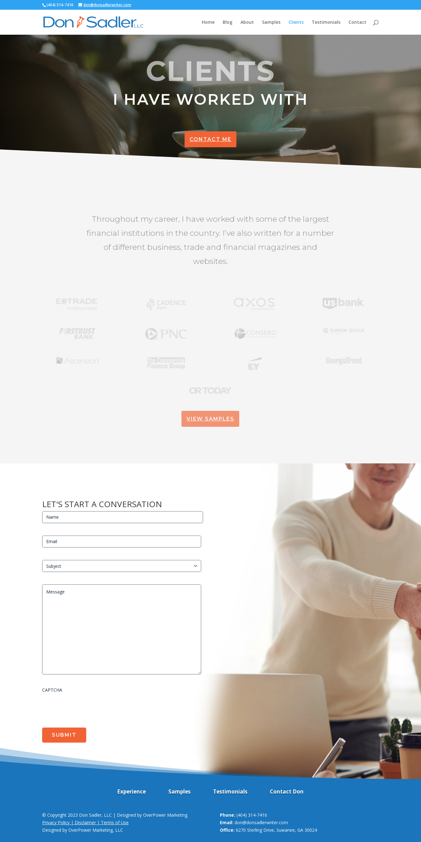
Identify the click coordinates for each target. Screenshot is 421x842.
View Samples (210, 419)
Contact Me (210, 139)
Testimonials (326, 22)
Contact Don (287, 792)
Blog (227, 22)
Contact (357, 22)
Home (208, 22)
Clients (296, 22)
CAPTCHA (52, 690)
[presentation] (89, 708)
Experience (131, 792)
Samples (271, 22)
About (247, 22)
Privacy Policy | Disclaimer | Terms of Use (85, 822)
